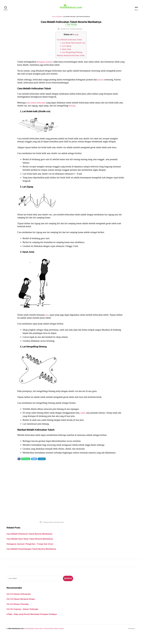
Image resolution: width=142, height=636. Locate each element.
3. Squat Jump (65, 50)
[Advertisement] (71, 491)
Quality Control (34, 630)
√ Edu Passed (71, 26)
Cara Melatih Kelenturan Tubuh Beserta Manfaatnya (29, 535)
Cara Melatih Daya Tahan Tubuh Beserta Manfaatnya (30, 540)
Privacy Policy (53, 630)
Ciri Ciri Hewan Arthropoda (19, 595)
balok (83, 414)
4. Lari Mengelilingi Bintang (71, 54)
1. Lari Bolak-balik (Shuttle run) (72, 44)
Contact (61, 630)
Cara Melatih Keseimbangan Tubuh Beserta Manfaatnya (31, 550)
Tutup (75, 36)
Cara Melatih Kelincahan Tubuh (69, 41)
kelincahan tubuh (59, 523)
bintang (76, 107)
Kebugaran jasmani (48, 523)
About (26, 630)
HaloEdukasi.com (18, 630)
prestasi (101, 81)
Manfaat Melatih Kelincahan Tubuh (70, 57)
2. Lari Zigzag (65, 47)
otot (47, 316)
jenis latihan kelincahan (37, 104)
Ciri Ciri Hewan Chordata (18, 606)
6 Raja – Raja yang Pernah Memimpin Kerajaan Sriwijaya (32, 616)
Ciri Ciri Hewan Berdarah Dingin (21, 600)
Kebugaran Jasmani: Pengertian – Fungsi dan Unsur (30, 545)
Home (53, 18)
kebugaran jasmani (45, 63)
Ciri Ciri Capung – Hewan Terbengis (22, 611)
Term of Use (43, 630)
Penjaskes (59, 18)
